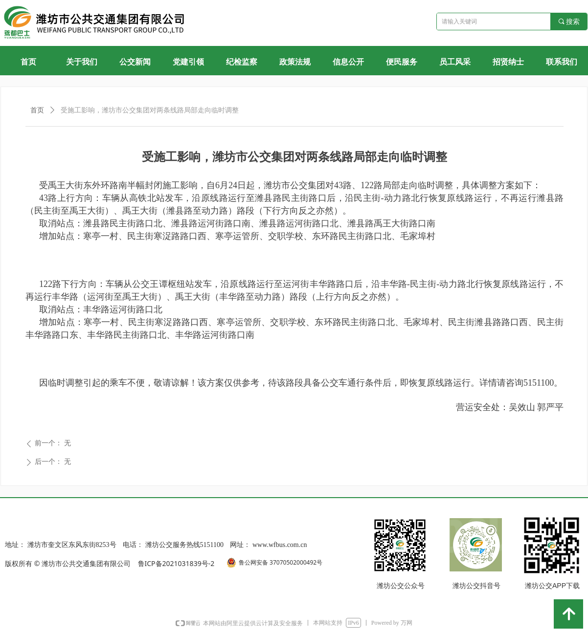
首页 (37, 110)
